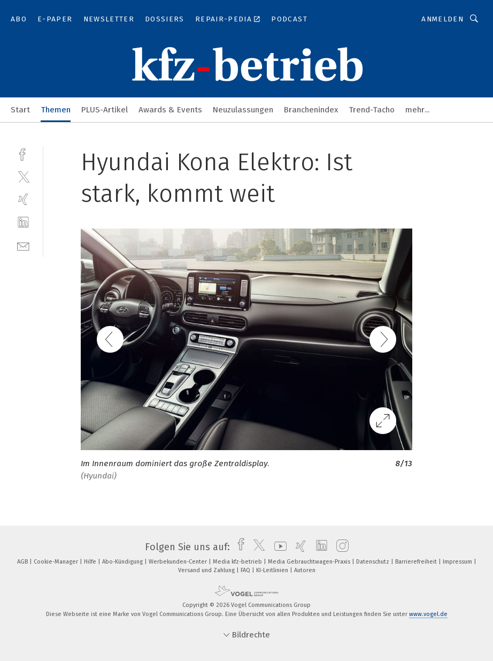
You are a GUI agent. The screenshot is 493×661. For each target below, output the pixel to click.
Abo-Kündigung (123, 561)
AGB (23, 561)
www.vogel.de (428, 614)
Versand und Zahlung (207, 570)
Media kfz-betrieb (238, 561)
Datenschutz (373, 561)
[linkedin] (23, 222)
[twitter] (23, 176)
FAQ (246, 570)
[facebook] (23, 153)
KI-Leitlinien (273, 570)
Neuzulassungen (243, 110)
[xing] (23, 199)
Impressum (458, 561)
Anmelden (442, 19)
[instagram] (340, 547)
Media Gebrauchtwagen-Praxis (310, 561)
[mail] (23, 245)
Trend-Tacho (372, 110)
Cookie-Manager (57, 561)
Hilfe (91, 561)
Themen (56, 110)
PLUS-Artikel (104, 110)
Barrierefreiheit (416, 561)
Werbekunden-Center (179, 561)
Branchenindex (311, 110)
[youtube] (278, 547)
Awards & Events (170, 110)
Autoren (304, 570)
